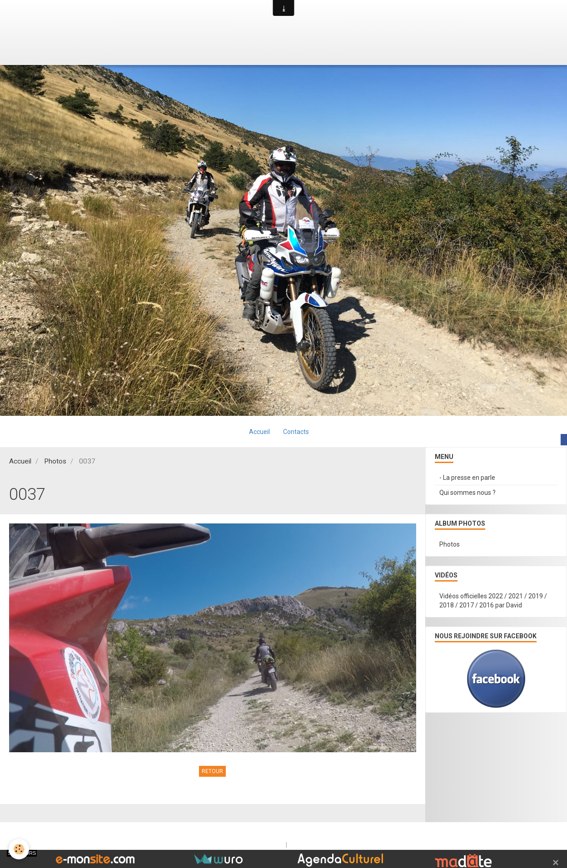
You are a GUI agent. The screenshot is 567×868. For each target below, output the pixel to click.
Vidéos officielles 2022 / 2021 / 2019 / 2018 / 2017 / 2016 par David (493, 601)
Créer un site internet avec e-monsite (226, 845)
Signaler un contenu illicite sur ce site (341, 845)
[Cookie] (19, 849)
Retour (212, 772)
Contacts (296, 431)
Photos (55, 462)
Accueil (259, 431)
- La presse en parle (467, 478)
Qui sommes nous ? (467, 493)
